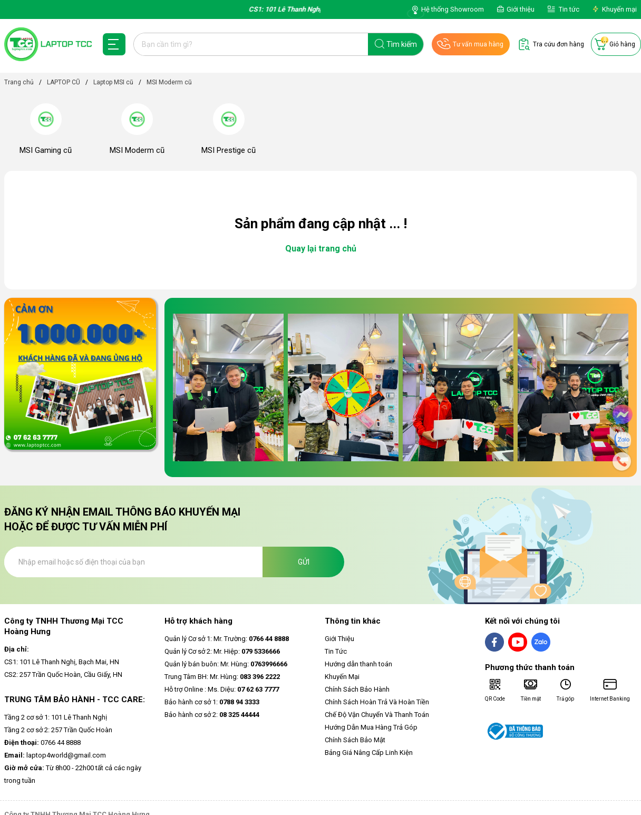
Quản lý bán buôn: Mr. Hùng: (225, 664)
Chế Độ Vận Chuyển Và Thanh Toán (377, 715)
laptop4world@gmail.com (55, 755)
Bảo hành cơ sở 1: (211, 702)
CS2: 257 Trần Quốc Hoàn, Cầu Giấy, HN (63, 674)
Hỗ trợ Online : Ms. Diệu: (221, 689)
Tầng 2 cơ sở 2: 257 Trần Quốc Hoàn (58, 730)
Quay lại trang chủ (320, 249)
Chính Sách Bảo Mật (355, 740)
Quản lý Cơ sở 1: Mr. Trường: (226, 639)
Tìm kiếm (401, 44)
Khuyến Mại (342, 677)
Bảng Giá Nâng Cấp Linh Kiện (369, 752)
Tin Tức (336, 651)
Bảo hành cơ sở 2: (211, 715)
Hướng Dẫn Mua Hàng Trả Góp (371, 727)
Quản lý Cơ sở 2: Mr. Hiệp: (222, 651)
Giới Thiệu (339, 639)
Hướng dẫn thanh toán (358, 664)
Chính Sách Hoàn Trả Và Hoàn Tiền (377, 702)
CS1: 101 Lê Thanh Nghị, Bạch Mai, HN (61, 662)
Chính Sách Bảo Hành (357, 689)
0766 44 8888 (42, 742)
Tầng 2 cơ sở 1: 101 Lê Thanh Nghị (55, 717)
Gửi (303, 562)
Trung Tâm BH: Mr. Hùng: (222, 677)
